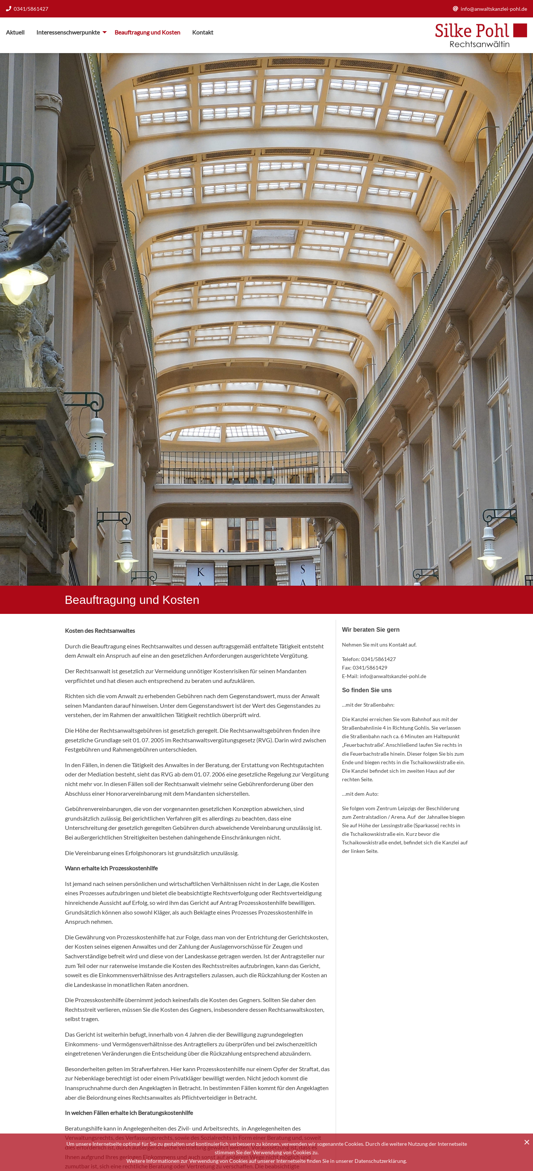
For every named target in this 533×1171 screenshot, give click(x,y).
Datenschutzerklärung (380, 1161)
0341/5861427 (27, 9)
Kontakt (202, 32)
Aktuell (15, 32)
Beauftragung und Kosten (147, 32)
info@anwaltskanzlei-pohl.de (490, 9)
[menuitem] (18, 32)
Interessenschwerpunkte (68, 32)
